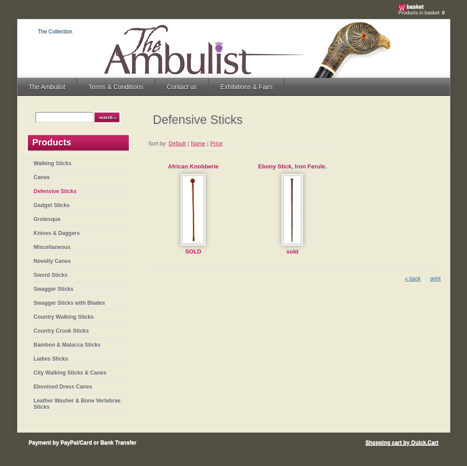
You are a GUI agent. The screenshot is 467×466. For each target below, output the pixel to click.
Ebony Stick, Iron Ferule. (292, 166)
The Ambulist (47, 86)
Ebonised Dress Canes (63, 387)
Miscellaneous (52, 247)
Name (198, 143)
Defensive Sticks (55, 191)
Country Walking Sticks (64, 317)
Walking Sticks (53, 163)
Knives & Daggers (57, 233)
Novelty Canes (52, 261)
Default (177, 143)
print (435, 279)
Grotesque (47, 219)
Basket (415, 7)
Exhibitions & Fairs (246, 86)
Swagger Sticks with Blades (69, 303)
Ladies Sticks (51, 359)
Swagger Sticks (54, 289)
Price (216, 143)
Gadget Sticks (52, 205)
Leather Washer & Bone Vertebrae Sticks (77, 404)
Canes (42, 177)
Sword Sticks (51, 275)
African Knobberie (193, 166)
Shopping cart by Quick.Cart (401, 442)
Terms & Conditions (116, 86)
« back (413, 279)
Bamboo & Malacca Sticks (67, 345)
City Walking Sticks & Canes (70, 373)
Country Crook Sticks (61, 331)
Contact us (182, 86)
